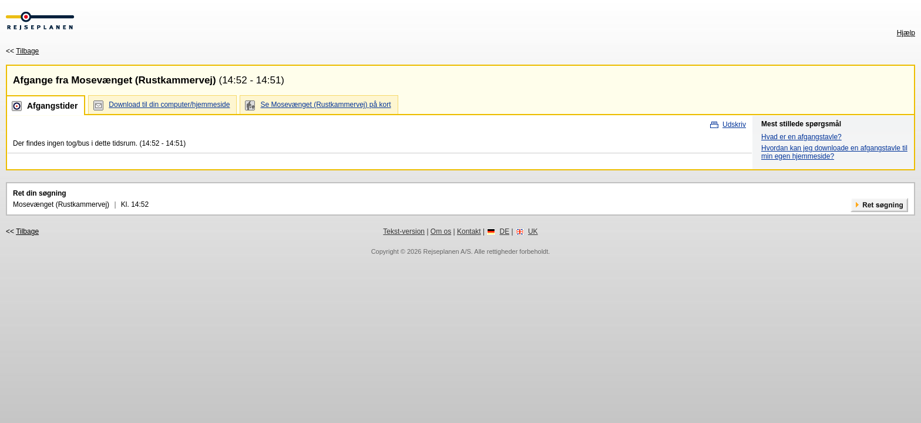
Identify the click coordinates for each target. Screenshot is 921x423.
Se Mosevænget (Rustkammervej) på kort (325, 104)
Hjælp (906, 33)
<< (22, 51)
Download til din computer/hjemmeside (169, 104)
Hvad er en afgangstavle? (801, 137)
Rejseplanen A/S (446, 251)
